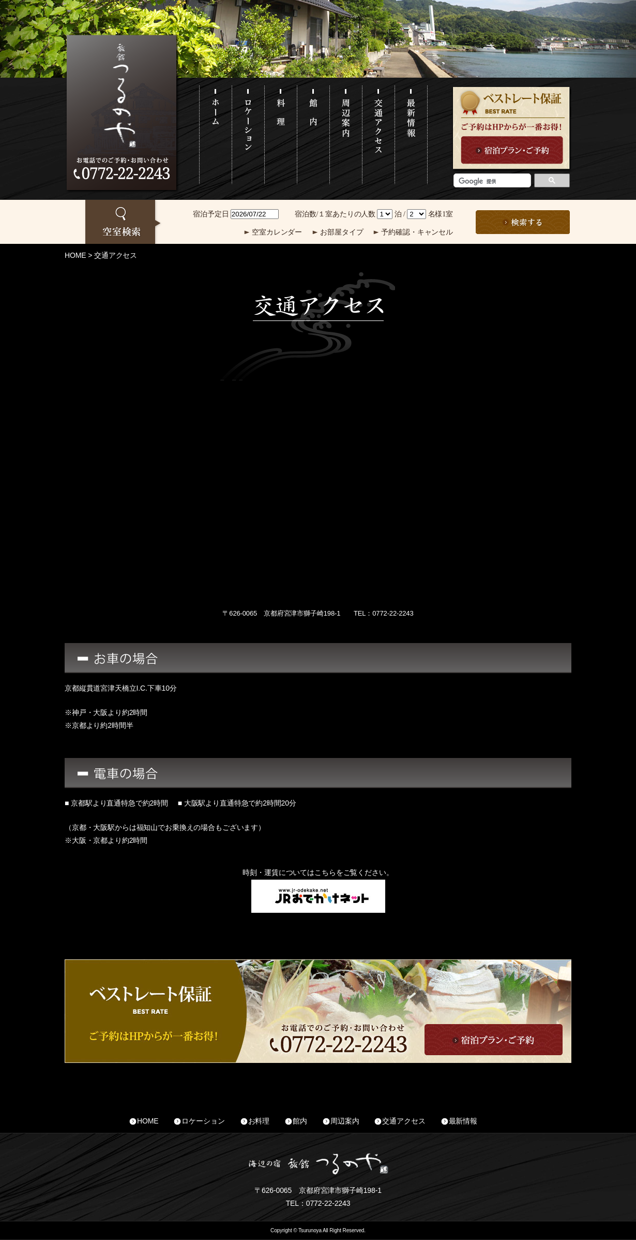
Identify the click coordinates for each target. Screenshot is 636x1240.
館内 (300, 1121)
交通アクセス (403, 1121)
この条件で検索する (523, 222)
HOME (75, 255)
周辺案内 (344, 1121)
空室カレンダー (277, 232)
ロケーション (202, 1121)
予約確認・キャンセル (417, 232)
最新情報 (463, 1121)
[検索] (491, 181)
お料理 (259, 1121)
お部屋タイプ (341, 232)
